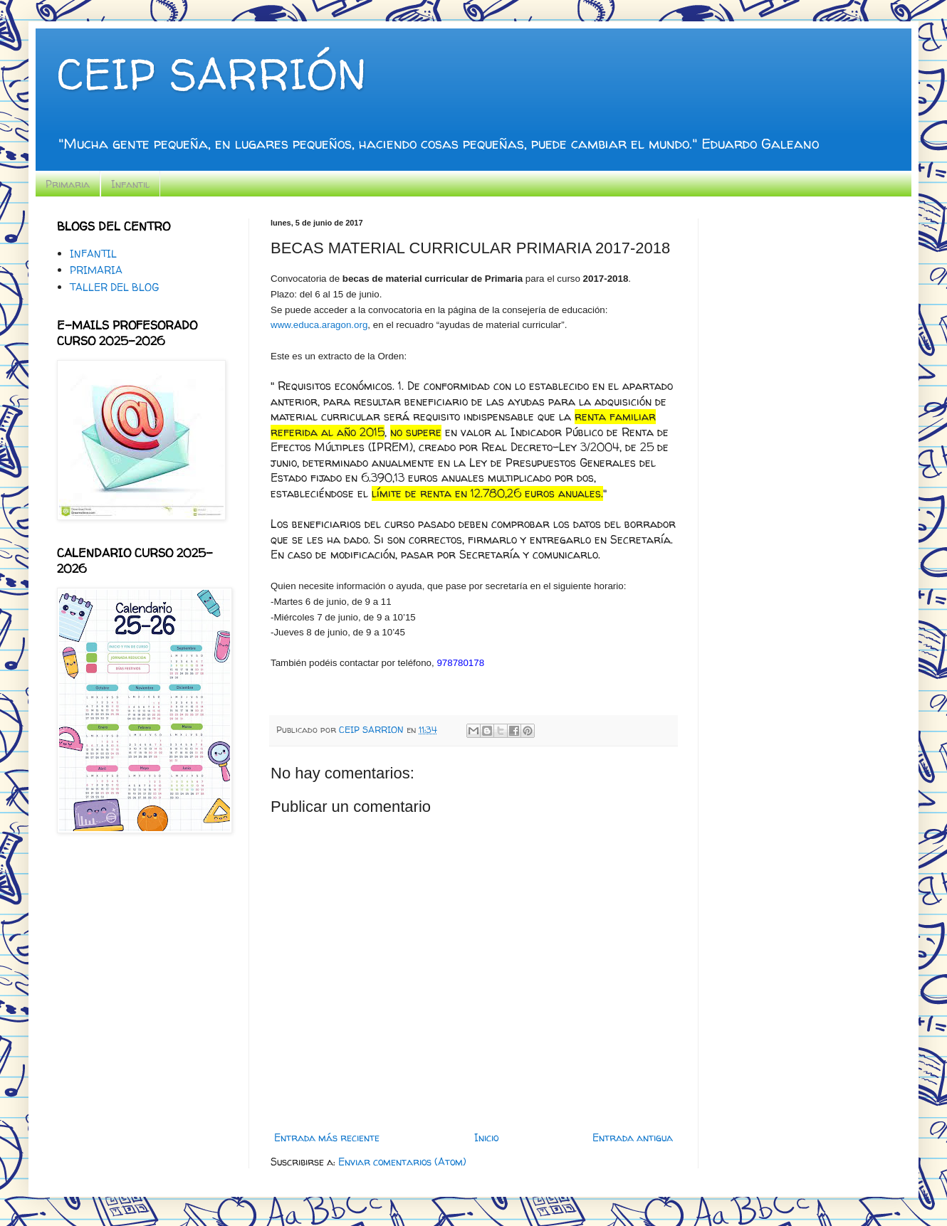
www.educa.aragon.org (319, 324)
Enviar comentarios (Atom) (402, 1161)
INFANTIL (93, 253)
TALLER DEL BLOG (114, 287)
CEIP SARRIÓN (211, 74)
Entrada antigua (632, 1137)
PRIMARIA (96, 270)
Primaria (68, 184)
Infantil (130, 184)
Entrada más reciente (327, 1137)
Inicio (486, 1137)
